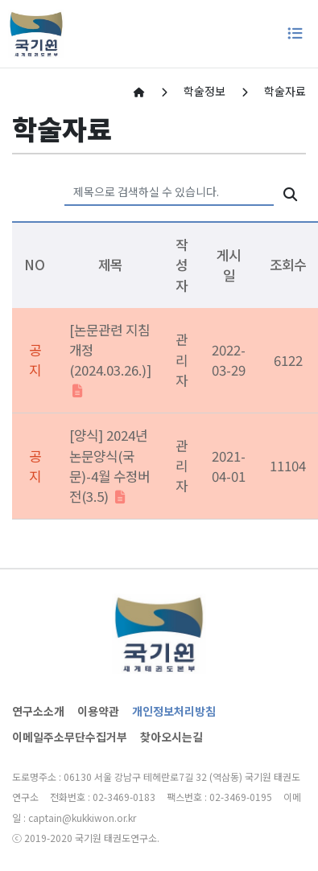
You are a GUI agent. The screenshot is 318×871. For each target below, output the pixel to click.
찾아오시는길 (171, 737)
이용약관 (98, 711)
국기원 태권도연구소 (116, 837)
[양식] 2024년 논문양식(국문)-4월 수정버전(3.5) (109, 465)
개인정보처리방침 (174, 711)
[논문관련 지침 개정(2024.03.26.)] (110, 360)
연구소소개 (38, 711)
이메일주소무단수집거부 (69, 737)
